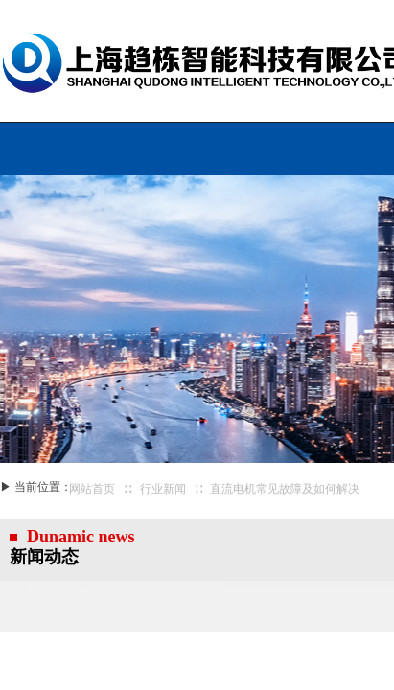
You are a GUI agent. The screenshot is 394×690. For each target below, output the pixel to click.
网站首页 (92, 488)
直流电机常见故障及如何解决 (284, 488)
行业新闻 (163, 488)
